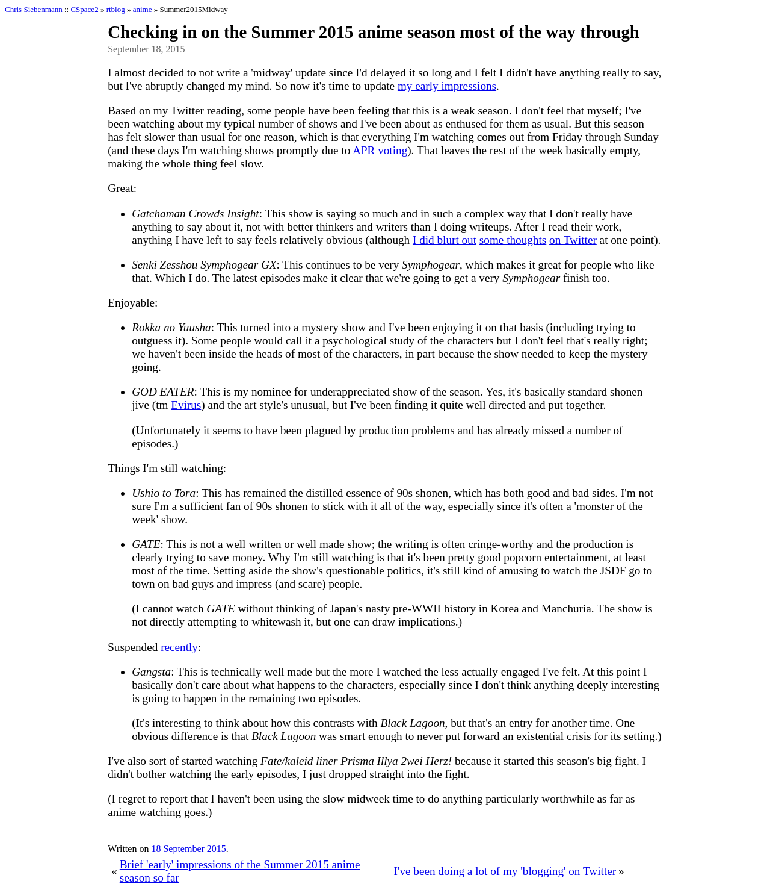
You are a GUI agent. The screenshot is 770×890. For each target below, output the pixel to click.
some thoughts (512, 240)
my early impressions (447, 85)
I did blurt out (444, 240)
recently (179, 647)
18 (156, 849)
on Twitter (573, 240)
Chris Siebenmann (34, 9)
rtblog (115, 9)
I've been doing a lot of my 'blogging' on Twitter (505, 871)
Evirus (186, 405)
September (183, 849)
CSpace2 (84, 9)
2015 (216, 849)
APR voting (380, 150)
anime (142, 9)
